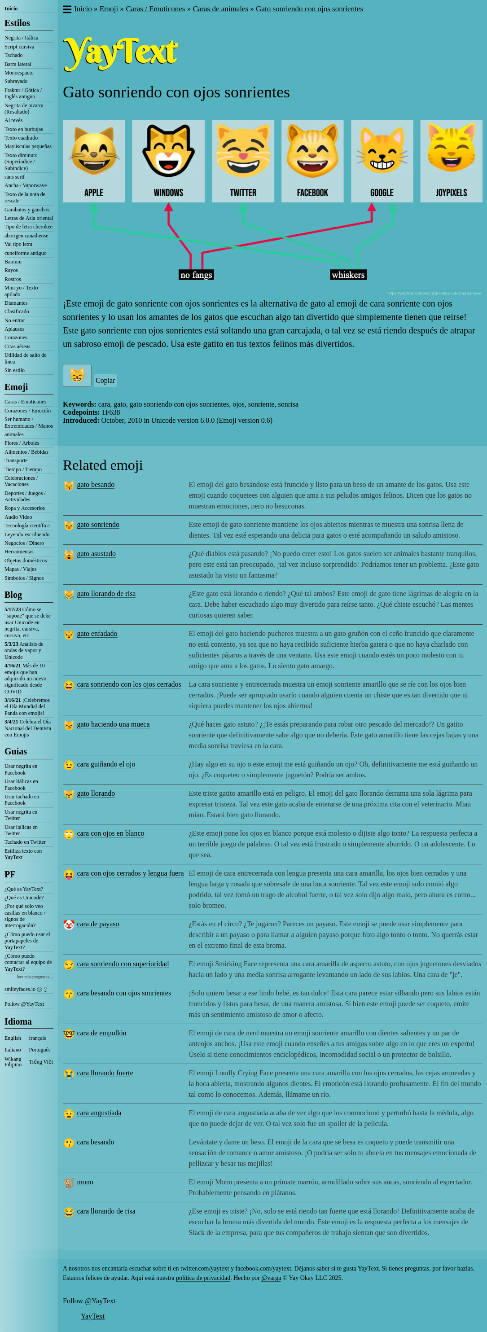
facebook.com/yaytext (263, 1268)
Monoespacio (19, 73)
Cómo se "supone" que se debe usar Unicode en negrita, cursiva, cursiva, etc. (27, 622)
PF (9, 874)
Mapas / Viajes (20, 569)
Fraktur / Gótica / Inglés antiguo (23, 93)
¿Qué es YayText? (23, 889)
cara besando (95, 1142)
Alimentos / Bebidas (26, 452)
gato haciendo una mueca (113, 724)
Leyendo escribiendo (26, 534)
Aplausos (14, 329)
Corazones (15, 337)
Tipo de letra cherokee (28, 226)
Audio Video (18, 517)
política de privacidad (203, 1278)
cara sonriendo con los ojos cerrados (129, 684)
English (12, 1038)
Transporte (16, 460)
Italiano (12, 1050)
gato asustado (96, 553)
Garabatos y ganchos (26, 209)
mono (85, 1182)
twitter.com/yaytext (204, 1268)
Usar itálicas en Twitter (21, 830)
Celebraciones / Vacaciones (21, 481)
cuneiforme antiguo (25, 253)
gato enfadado (97, 633)
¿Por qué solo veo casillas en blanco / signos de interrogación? (24, 916)
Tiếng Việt (41, 1062)
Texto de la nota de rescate (24, 197)
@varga (271, 1278)
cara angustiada (99, 1113)
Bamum (13, 262)
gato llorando (96, 793)
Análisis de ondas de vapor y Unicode (24, 650)
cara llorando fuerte (105, 1073)
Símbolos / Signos (24, 578)
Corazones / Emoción (27, 410)
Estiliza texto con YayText (23, 854)
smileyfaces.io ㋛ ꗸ (25, 989)
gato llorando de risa (106, 593)
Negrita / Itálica (21, 38)
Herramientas (19, 551)
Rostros (12, 279)
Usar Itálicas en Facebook (21, 784)
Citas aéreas (17, 346)
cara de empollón (101, 1033)
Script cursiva (19, 47)
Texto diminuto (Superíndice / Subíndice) (21, 161)
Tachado (13, 55)
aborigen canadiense (26, 235)
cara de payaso (98, 924)
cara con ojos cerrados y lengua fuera (130, 873)
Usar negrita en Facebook (20, 769)
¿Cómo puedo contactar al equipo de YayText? (28, 962)
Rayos (11, 270)
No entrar (14, 320)
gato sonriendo (98, 524)
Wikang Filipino (13, 1062)
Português (40, 1050)
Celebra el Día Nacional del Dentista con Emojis (27, 728)
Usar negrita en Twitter (20, 815)
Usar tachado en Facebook (21, 799)
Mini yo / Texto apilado (21, 291)
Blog (13, 595)
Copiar (105, 380)
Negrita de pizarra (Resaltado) (24, 108)
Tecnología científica (27, 525)
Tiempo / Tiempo (23, 469)
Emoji (16, 387)
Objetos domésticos (25, 560)
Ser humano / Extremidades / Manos (28, 422)
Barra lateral (17, 64)
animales (14, 434)
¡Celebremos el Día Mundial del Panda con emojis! (27, 706)
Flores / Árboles (21, 443)
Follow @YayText (24, 1004)
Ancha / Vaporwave (25, 185)
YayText (93, 1316)
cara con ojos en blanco (110, 833)
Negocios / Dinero (24, 543)
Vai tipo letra (18, 244)
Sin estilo (14, 370)
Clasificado (16, 311)
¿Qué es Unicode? (24, 897)
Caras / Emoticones (25, 402)
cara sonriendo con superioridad (123, 964)
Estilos (17, 23)
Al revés (13, 120)
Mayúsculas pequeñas (28, 146)
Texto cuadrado (21, 138)
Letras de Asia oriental (28, 218)
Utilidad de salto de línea (25, 358)
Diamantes (15, 303)
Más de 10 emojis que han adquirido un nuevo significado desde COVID (25, 678)
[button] (66, 10)
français (37, 1038)
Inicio (11, 8)
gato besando (95, 484)
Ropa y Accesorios (24, 508)
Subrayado (15, 81)
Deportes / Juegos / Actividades (25, 496)
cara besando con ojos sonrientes (124, 993)
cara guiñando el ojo (106, 764)
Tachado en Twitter (25, 842)
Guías (15, 751)
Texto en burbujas (23, 129)
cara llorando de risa (106, 1211)
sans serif (14, 177)
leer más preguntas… (35, 976)
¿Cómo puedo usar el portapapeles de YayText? (27, 941)
